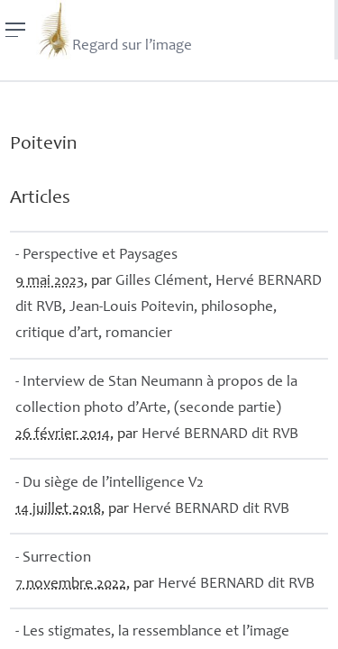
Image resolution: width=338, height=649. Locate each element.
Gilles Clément (161, 281)
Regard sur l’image (114, 29)
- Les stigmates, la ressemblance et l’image (152, 632)
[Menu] (15, 30)
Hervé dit (220, 435)
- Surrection (53, 558)
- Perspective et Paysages (96, 255)
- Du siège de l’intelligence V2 (109, 483)
